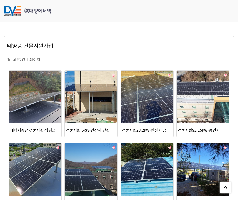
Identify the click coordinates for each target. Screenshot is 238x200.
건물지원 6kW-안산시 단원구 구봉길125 (91, 130)
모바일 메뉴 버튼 (231, 11)
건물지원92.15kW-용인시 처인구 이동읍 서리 (203, 130)
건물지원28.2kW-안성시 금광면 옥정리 (147, 130)
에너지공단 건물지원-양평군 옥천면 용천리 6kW (35, 130)
